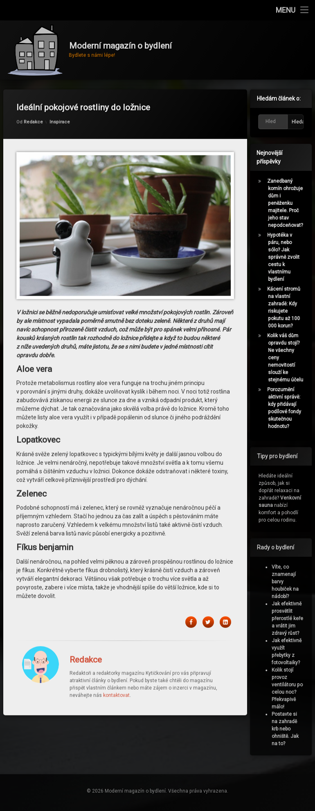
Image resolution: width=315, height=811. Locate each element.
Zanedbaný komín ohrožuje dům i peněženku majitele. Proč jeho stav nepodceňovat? (287, 203)
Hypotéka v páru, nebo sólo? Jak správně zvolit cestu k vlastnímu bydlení (286, 257)
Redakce (33, 100)
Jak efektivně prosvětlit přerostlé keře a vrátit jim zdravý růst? (289, 618)
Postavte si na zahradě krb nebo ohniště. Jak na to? (287, 728)
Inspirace (60, 100)
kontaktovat (116, 674)
